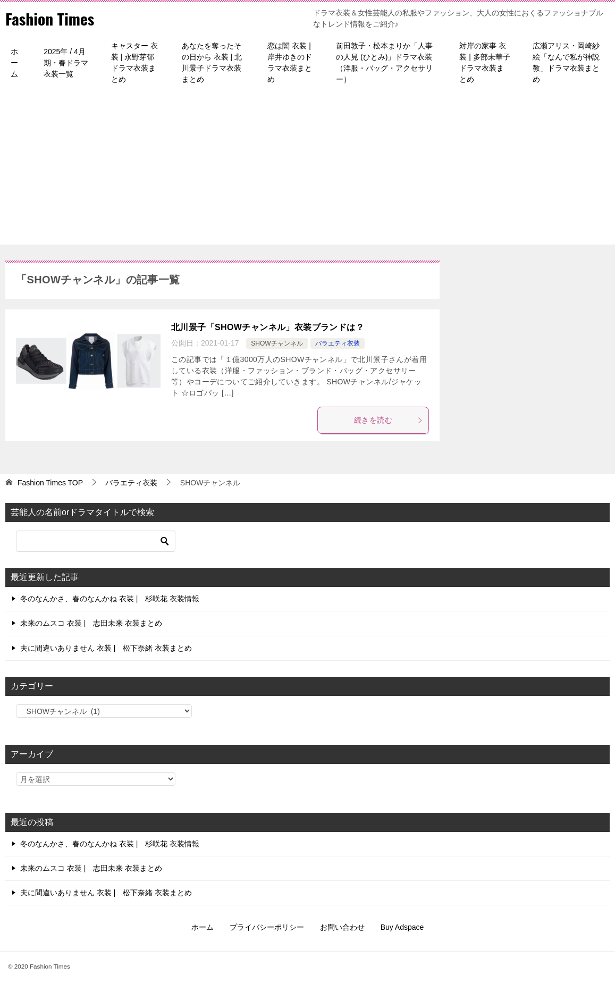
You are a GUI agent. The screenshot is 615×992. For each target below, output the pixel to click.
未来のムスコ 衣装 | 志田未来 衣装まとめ (91, 623)
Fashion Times (50, 18)
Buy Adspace (402, 927)
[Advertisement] (307, 170)
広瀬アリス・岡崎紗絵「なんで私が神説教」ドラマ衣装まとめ (566, 62)
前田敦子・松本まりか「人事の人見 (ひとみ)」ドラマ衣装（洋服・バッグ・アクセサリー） (384, 62)
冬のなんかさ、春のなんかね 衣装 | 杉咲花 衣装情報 (109, 598)
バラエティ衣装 (337, 343)
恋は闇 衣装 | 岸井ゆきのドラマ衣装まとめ (289, 62)
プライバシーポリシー (267, 927)
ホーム (14, 62)
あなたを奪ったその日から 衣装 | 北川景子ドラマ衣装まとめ (212, 62)
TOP (50, 482)
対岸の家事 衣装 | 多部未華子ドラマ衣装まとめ (484, 62)
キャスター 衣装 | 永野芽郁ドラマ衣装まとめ (134, 62)
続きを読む (388, 420)
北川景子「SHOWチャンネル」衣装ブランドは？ (267, 327)
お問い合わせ (342, 927)
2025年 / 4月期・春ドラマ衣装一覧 (66, 62)
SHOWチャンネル (276, 343)
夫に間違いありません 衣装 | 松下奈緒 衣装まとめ (106, 648)
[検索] (95, 541)
